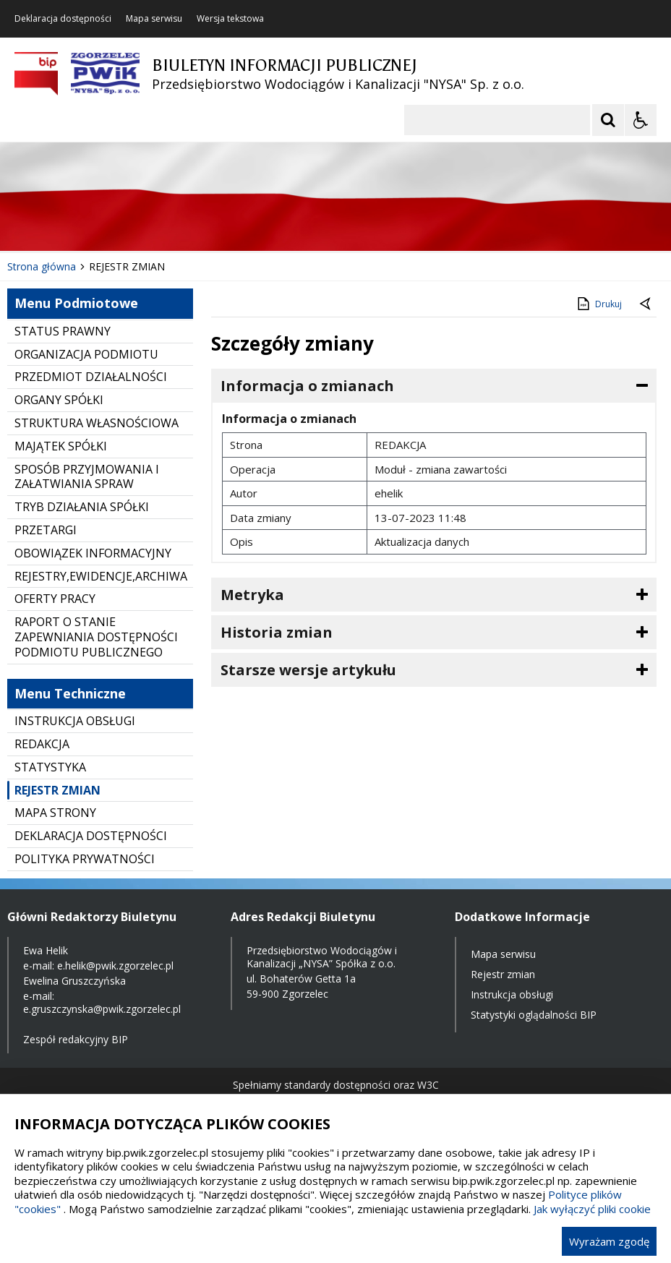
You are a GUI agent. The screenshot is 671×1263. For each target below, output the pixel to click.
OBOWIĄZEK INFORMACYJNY (92, 553)
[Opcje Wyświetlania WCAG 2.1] (641, 120)
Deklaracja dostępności (62, 18)
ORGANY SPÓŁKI (58, 400)
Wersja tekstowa (230, 18)
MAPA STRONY (55, 813)
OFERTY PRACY (54, 599)
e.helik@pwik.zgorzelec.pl (115, 965)
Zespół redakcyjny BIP (75, 1039)
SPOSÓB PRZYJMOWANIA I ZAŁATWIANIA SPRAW (86, 476)
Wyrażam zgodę (609, 1241)
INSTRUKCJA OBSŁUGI (74, 721)
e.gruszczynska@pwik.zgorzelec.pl (102, 1009)
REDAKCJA (41, 744)
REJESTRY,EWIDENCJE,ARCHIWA (100, 576)
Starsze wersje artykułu (308, 670)
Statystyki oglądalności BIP (534, 1015)
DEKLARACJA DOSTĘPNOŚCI (90, 836)
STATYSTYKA (50, 767)
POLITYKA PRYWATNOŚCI (84, 859)
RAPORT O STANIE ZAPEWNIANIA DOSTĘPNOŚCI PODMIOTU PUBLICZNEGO (96, 637)
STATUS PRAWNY (62, 331)
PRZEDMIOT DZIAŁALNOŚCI (90, 377)
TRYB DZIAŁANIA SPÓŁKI (81, 507)
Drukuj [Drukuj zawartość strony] (598, 303)
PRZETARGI (45, 530)
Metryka (252, 594)
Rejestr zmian (503, 974)
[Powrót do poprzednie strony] (646, 304)
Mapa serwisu (154, 18)
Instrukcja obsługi (512, 994)
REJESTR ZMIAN (57, 790)
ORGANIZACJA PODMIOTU (86, 354)
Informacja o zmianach (307, 385)
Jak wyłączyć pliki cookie (592, 1209)
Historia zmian (277, 632)
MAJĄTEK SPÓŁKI (60, 446)
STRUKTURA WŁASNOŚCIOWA (96, 423)
